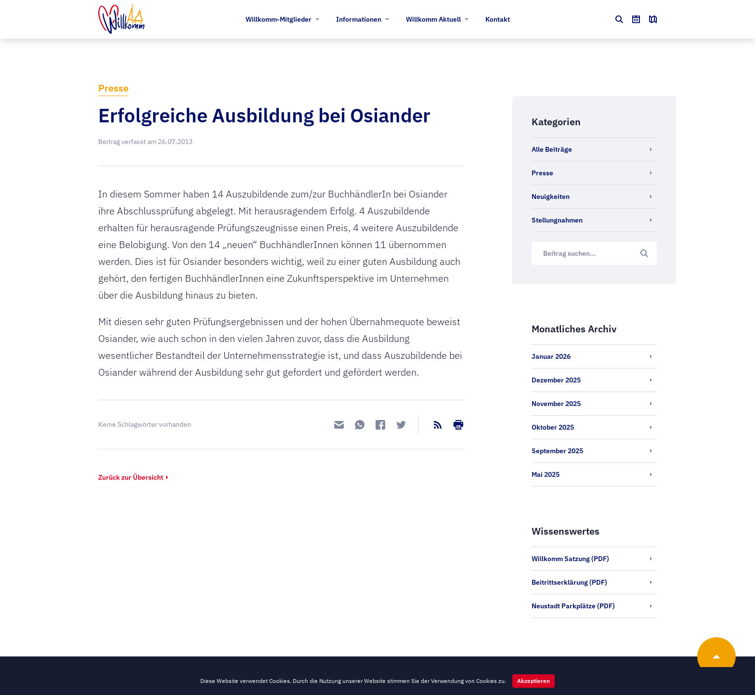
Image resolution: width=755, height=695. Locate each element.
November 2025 (556, 403)
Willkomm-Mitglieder (279, 19)
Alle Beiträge (552, 149)
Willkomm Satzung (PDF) (570, 558)
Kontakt (497, 19)
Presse (113, 87)
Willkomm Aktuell (433, 19)
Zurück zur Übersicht (130, 477)
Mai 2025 (546, 474)
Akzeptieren (533, 680)
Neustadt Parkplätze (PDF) (573, 606)
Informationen (358, 19)
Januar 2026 (551, 356)
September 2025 (557, 450)
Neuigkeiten (551, 196)
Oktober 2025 (553, 427)
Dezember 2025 (556, 380)
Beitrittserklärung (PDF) (569, 582)
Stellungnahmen (557, 220)
